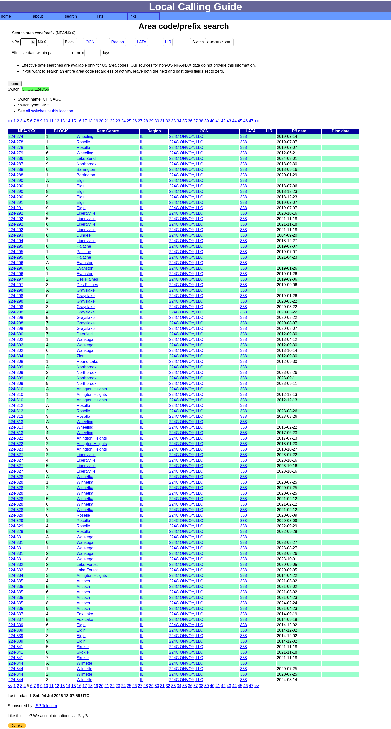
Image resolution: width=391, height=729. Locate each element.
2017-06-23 (287, 433)
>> (256, 121)
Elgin (81, 180)
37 (195, 121)
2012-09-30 (287, 334)
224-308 (15, 361)
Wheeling (85, 136)
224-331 (15, 537)
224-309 (15, 367)
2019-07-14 (287, 136)
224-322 (15, 438)
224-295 (15, 246)
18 (90, 121)
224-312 (15, 405)
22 (112, 121)
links (133, 16)
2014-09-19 (287, 614)
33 (173, 121)
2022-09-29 (287, 526)
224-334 (15, 575)
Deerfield (85, 334)
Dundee (84, 235)
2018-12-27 (287, 241)
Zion (80, 356)
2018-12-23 (287, 191)
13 (62, 121)
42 (223, 121)
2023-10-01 (287, 559)
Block (75, 42)
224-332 (15, 564)
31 (162, 121)
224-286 (15, 158)
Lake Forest (87, 564)
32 (168, 121)
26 (134, 121)
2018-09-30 (287, 164)
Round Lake (87, 361)
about (38, 16)
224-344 (15, 663)
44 (234, 121)
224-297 (15, 279)
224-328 (15, 477)
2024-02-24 (287, 603)
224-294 (15, 241)
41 (217, 121)
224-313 (15, 422)
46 (245, 121)
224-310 (15, 389)
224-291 (15, 202)
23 (118, 121)
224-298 (15, 290)
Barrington (86, 169)
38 (201, 121)
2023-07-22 (287, 455)
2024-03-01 (287, 158)
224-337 (15, 614)
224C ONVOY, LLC (186, 136)
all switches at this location (49, 111)
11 (51, 121)
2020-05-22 (287, 301)
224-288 (15, 169)
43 (229, 121)
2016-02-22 (287, 427)
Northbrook (86, 164)
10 (46, 121)
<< (10, 121)
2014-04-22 (287, 575)
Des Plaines (87, 279)
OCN (90, 42)
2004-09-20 (287, 235)
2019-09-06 (287, 279)
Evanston (85, 263)
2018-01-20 (287, 444)
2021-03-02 (287, 581)
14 (68, 121)
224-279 (15, 153)
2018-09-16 (287, 169)
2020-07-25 (287, 482)
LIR (168, 42)
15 (73, 121)
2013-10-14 (287, 350)
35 (184, 121)
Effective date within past (41, 53)
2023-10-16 (287, 213)
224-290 (15, 180)
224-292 (15, 213)
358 (243, 136)
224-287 (15, 164)
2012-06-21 (287, 153)
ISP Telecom (46, 706)
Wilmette (84, 663)
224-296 (15, 263)
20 (101, 121)
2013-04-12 (287, 339)
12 (57, 121)
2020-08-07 (287, 323)
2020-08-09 (287, 515)
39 (206, 121)
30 (157, 121)
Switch (213, 42)
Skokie (83, 647)
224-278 (15, 142)
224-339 (15, 625)
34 (179, 121)
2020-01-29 (287, 175)
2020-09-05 (287, 564)
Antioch (83, 581)
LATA (141, 42)
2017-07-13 (287, 438)
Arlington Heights (92, 389)
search (71, 16)
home (6, 16)
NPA (24, 42)
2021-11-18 (287, 219)
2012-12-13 (287, 394)
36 (190, 121)
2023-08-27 (287, 542)
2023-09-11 (287, 378)
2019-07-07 (287, 142)
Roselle (83, 142)
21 (106, 121)
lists (100, 16)
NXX (51, 42)
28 (145, 121)
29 (151, 121)
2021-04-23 (287, 257)
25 (129, 121)
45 (240, 121)
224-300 (15, 334)
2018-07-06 (287, 186)
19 (96, 121)
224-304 (15, 356)
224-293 (15, 235)
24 (123, 121)
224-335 (15, 581)
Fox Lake (85, 614)
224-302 (15, 339)
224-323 (15, 449)
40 (212, 121)
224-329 (15, 515)
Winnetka (85, 477)
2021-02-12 (287, 499)
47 (251, 121)
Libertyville (86, 213)
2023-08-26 (287, 372)
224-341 (15, 647)
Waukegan (86, 339)
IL (141, 136)
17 (84, 121)
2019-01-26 (287, 268)
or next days (91, 53)
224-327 (15, 455)
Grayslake (86, 290)
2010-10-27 (287, 449)
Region (117, 42)
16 (79, 121)
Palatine (84, 246)
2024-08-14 (287, 680)
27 (140, 121)
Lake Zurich (87, 158)
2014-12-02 (287, 625)
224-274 (15, 136)
